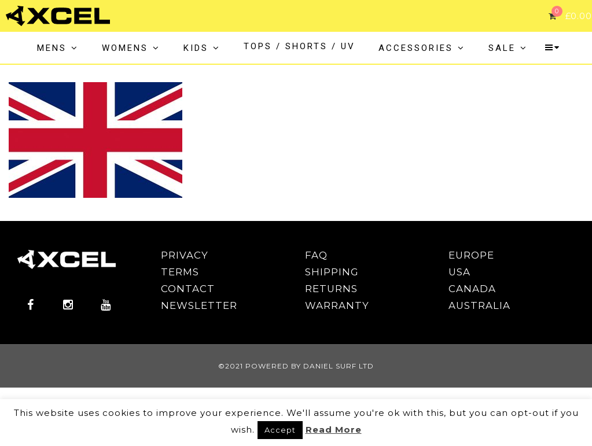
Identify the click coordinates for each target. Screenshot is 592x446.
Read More (334, 429)
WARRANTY (337, 305)
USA (459, 272)
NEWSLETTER (199, 305)
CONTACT (188, 288)
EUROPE (471, 255)
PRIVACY (184, 255)
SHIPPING (332, 272)
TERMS (180, 272)
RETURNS (331, 288)
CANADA (472, 288)
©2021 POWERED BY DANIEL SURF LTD (296, 366)
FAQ (316, 255)
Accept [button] (280, 429)
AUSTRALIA (479, 305)
